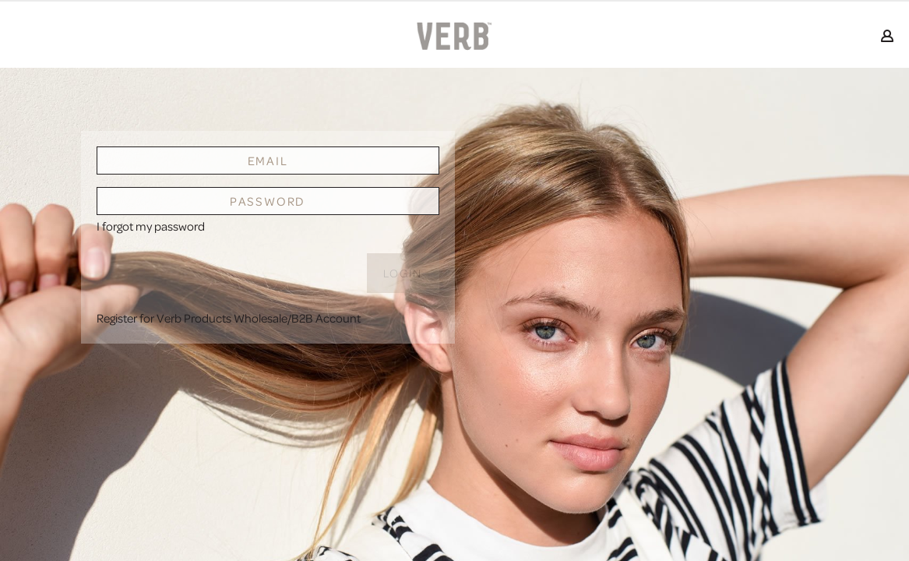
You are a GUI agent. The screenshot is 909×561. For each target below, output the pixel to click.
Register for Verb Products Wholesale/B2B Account (229, 317)
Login (403, 273)
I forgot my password (151, 226)
